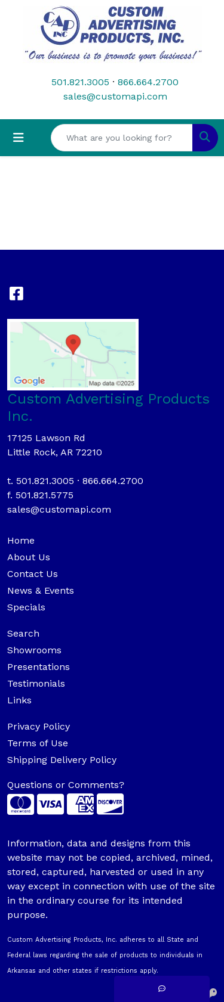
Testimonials (36, 683)
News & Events (40, 590)
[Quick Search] (122, 137)
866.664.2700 (148, 82)
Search (23, 633)
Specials (26, 607)
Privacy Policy (38, 726)
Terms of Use (37, 743)
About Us (28, 557)
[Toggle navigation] (18, 137)
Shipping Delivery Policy (61, 759)
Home (21, 540)
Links (19, 700)
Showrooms (34, 650)
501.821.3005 (80, 82)
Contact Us (32, 573)
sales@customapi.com (115, 96)
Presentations (38, 666)
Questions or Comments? (65, 784)
